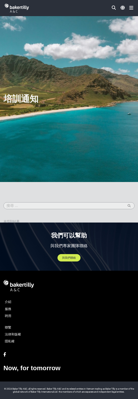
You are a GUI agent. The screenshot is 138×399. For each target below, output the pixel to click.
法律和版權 (13, 334)
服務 (8, 309)
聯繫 (8, 327)
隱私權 (9, 341)
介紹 (8, 302)
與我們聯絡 (69, 257)
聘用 (8, 316)
